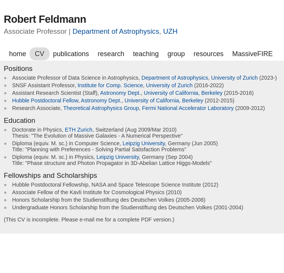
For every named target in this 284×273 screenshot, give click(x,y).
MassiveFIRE (252, 54)
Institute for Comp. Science (110, 85)
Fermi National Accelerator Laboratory (188, 108)
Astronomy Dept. (120, 93)
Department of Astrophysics (116, 31)
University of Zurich (234, 78)
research (111, 54)
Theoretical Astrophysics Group (101, 108)
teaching (146, 54)
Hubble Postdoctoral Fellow (45, 100)
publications (71, 54)
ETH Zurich (78, 130)
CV (39, 54)
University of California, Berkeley (183, 93)
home (17, 54)
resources (208, 54)
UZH (170, 31)
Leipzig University (144, 143)
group (176, 54)
